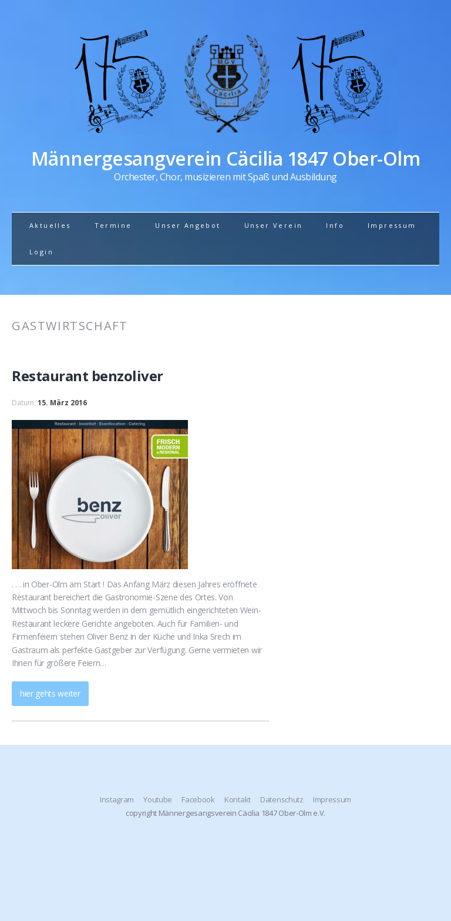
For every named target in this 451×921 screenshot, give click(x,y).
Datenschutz (281, 799)
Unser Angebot (187, 225)
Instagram (117, 799)
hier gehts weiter (50, 693)
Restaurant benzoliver (87, 375)
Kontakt (237, 799)
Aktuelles (50, 225)
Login (41, 251)
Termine (113, 225)
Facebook (197, 799)
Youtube (157, 799)
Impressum (392, 225)
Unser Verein (273, 225)
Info (335, 225)
